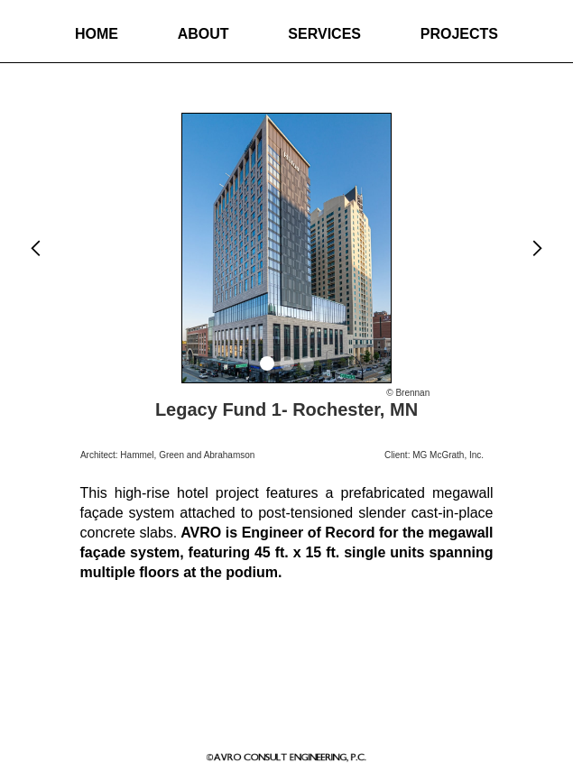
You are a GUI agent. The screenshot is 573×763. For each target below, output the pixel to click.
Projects (459, 33)
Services (324, 33)
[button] (36, 248)
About (203, 33)
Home (96, 33)
